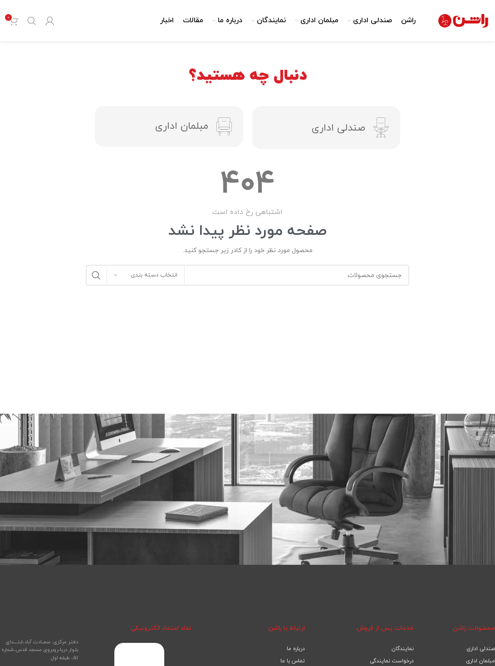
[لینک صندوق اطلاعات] (247, 217)
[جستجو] (32, 24)
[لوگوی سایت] (463, 23)
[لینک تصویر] (139, 658)
